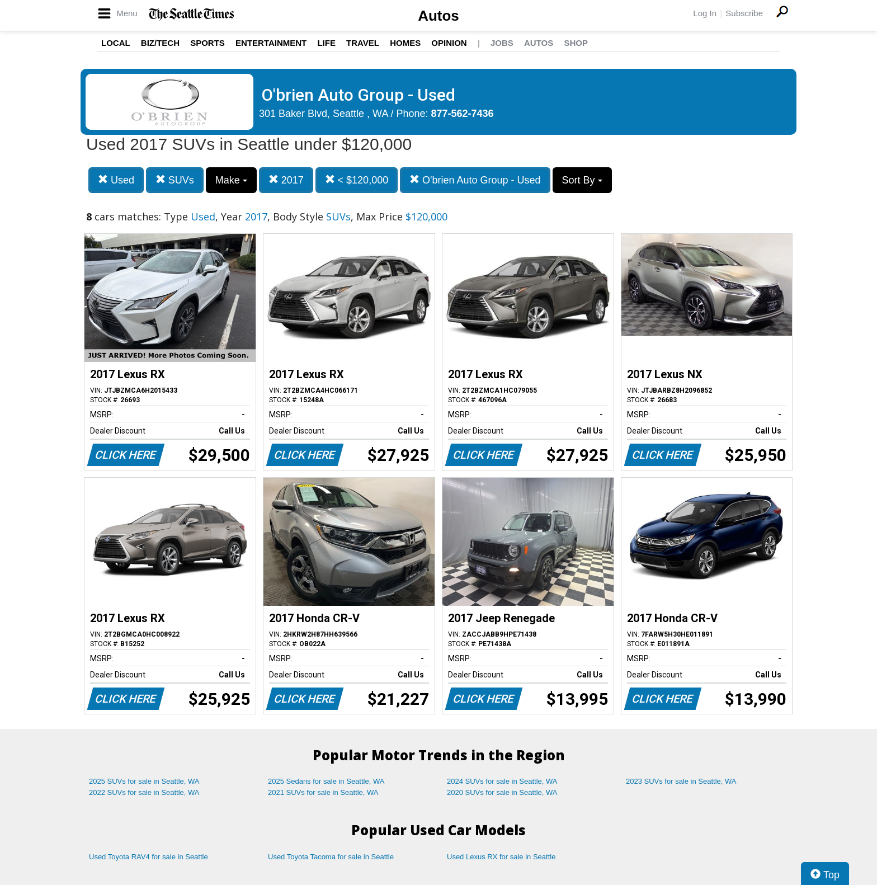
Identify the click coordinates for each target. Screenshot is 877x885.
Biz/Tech (160, 43)
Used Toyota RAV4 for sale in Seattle (148, 857)
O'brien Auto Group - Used (475, 180)
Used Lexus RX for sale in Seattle (501, 857)
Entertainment (271, 43)
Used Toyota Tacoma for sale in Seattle (331, 857)
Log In (704, 13)
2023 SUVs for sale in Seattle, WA (681, 781)
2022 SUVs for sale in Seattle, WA (144, 792)
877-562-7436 (462, 113)
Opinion (448, 43)
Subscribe (744, 13)
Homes (405, 43)
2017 (286, 180)
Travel (362, 43)
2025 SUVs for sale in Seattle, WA (144, 781)
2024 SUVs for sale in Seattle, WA (502, 781)
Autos (438, 15)
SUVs (174, 180)
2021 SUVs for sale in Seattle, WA (323, 792)
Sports (207, 43)
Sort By (582, 180)
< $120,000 (357, 180)
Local (115, 43)
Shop (576, 43)
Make (231, 180)
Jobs (502, 43)
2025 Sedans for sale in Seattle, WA (326, 781)
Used (116, 180)
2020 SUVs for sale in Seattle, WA (502, 792)
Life (326, 43)
